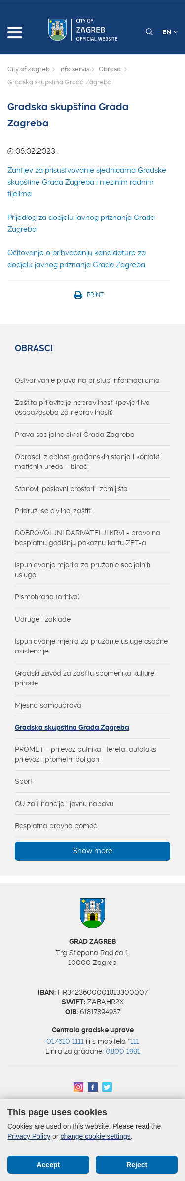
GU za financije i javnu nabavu (64, 804)
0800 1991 (123, 1051)
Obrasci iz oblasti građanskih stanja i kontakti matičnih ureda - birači (88, 461)
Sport (23, 781)
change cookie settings (95, 1136)
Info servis (74, 69)
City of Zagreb (28, 69)
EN (170, 32)
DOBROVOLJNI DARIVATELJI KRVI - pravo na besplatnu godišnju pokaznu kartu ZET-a (87, 538)
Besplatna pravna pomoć (56, 826)
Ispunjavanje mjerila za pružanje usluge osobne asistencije (91, 646)
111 (134, 1041)
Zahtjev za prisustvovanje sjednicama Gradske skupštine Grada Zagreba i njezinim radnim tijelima (86, 182)
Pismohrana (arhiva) (47, 597)
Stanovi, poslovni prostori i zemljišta (71, 489)
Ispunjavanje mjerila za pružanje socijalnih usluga (82, 570)
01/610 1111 (65, 1041)
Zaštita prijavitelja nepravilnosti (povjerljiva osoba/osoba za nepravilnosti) (82, 407)
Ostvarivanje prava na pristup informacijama (87, 380)
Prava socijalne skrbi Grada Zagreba (75, 434)
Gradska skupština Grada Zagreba (72, 727)
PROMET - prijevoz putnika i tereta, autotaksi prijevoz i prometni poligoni (86, 754)
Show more (92, 850)
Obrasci (110, 69)
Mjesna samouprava (48, 705)
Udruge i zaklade (43, 619)
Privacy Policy (28, 1136)
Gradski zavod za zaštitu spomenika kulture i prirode (86, 678)
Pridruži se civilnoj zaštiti (53, 511)
